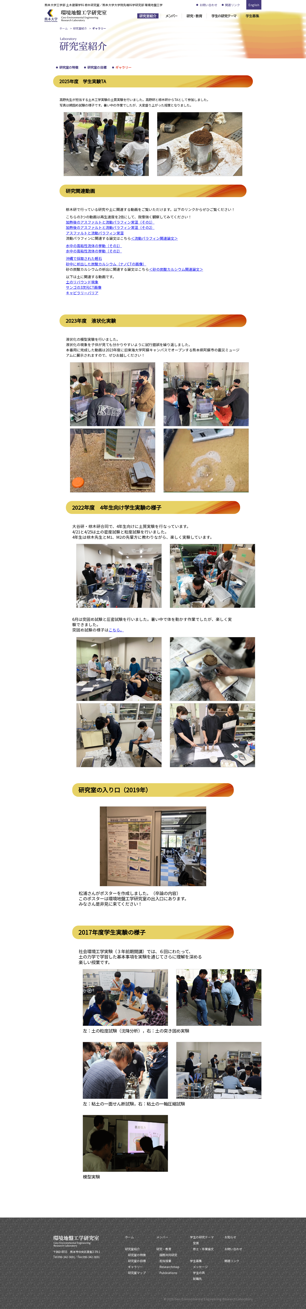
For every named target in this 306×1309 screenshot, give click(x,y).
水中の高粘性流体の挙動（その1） (94, 245)
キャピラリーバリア (82, 292)
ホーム (64, 28)
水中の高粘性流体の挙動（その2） (94, 251)
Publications (168, 1273)
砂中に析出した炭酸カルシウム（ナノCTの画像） (106, 264)
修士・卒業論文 (203, 1249)
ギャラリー (123, 67)
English (253, 5)
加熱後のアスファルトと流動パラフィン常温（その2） (110, 227)
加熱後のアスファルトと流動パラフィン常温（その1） (110, 222)
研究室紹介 (80, 28)
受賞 (196, 1243)
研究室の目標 (96, 67)
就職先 (197, 1279)
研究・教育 (163, 1249)
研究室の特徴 (68, 67)
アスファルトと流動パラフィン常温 (95, 233)
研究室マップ (137, 1273)
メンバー (162, 1237)
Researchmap (169, 1267)
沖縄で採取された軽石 (84, 258)
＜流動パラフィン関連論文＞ (154, 238)
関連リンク (232, 5)
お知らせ (230, 1237)
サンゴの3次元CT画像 (83, 287)
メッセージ (200, 1267)
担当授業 (165, 1261)
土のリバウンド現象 (82, 282)
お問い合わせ (208, 5)
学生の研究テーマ (202, 1237)
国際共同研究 (168, 1255)
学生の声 (199, 1273)
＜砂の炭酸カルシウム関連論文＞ (176, 269)
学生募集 (196, 1261)
